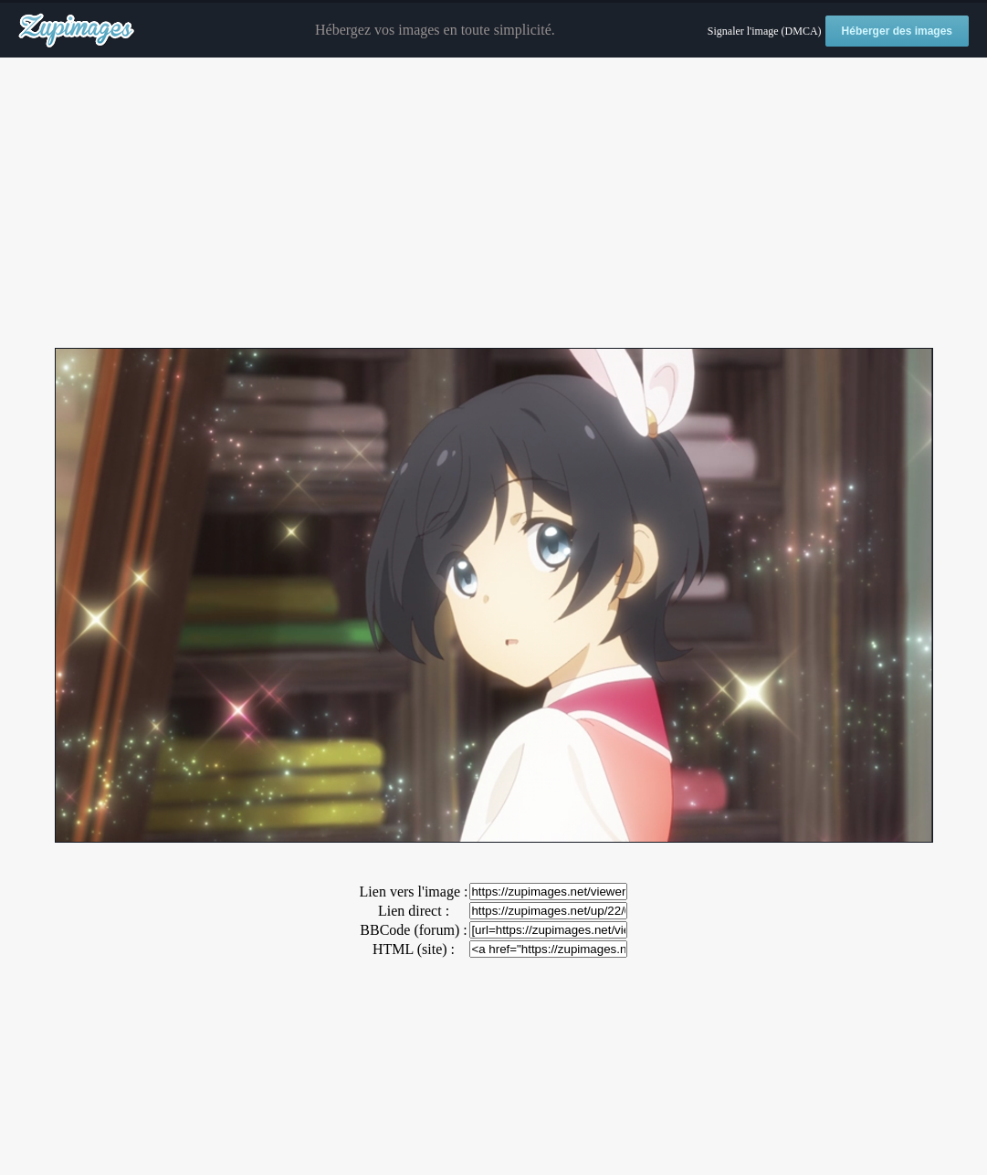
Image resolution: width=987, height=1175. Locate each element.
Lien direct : (413, 910)
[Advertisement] (493, 203)
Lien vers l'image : (414, 891)
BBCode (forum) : (413, 930)
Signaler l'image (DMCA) (765, 31)
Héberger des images (897, 31)
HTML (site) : (414, 949)
